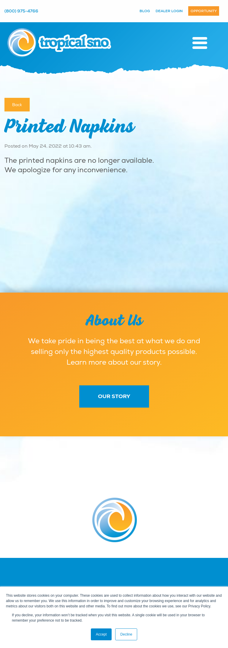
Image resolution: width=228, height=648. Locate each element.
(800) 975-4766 (21, 11)
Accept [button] (101, 634)
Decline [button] (126, 634)
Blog (145, 11)
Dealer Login (169, 11)
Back (17, 104)
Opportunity (204, 11)
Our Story (114, 396)
